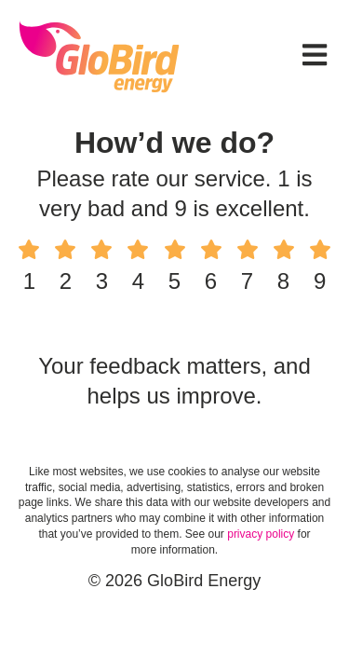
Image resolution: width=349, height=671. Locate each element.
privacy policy (260, 534)
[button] (314, 56)
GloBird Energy (99, 56)
